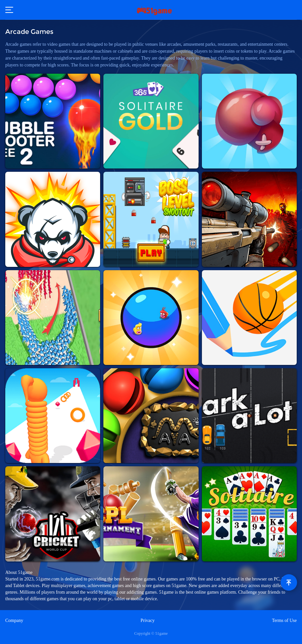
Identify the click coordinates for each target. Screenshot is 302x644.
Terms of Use (284, 620)
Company (14, 620)
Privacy (148, 620)
